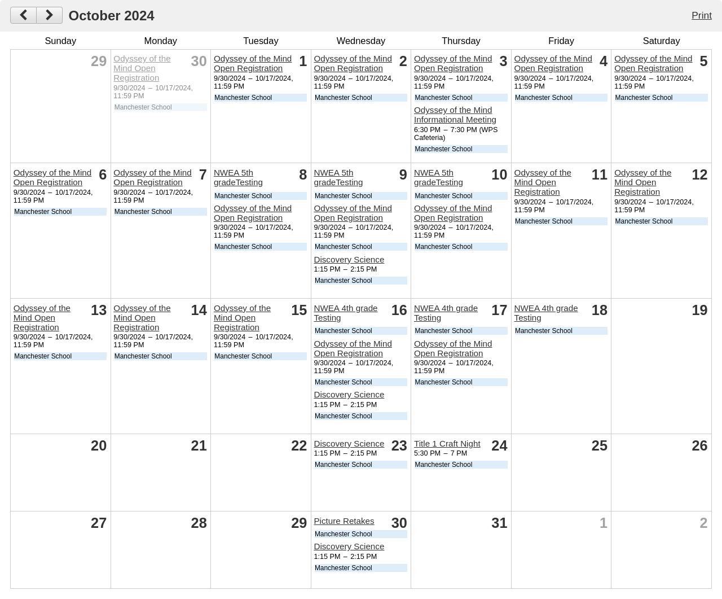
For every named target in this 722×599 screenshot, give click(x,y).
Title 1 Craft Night (447, 443)
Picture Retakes (344, 521)
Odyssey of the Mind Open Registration (141, 68)
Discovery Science (349, 259)
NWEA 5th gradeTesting (238, 177)
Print (702, 15)
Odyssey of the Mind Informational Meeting (455, 114)
